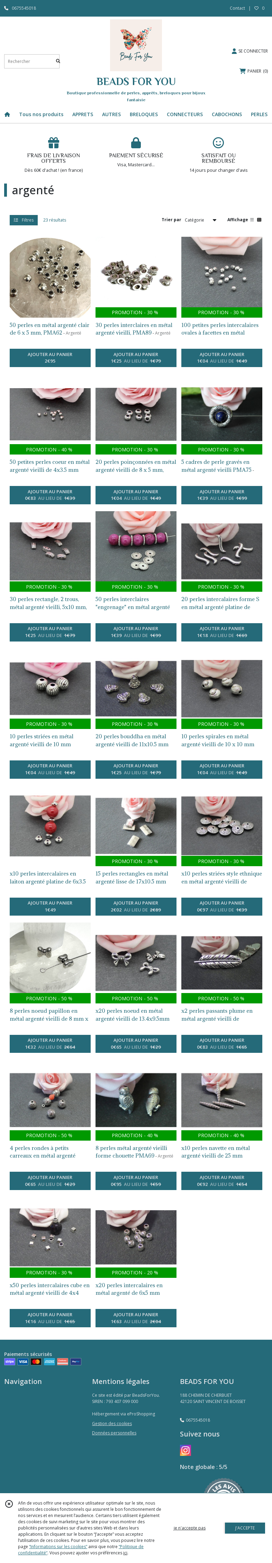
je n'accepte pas (190, 1528)
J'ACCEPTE (245, 1528)
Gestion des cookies (112, 1423)
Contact (237, 8)
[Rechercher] (58, 61)
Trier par (171, 220)
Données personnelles (114, 1433)
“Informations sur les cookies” (58, 1547)
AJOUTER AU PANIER (50, 358)
